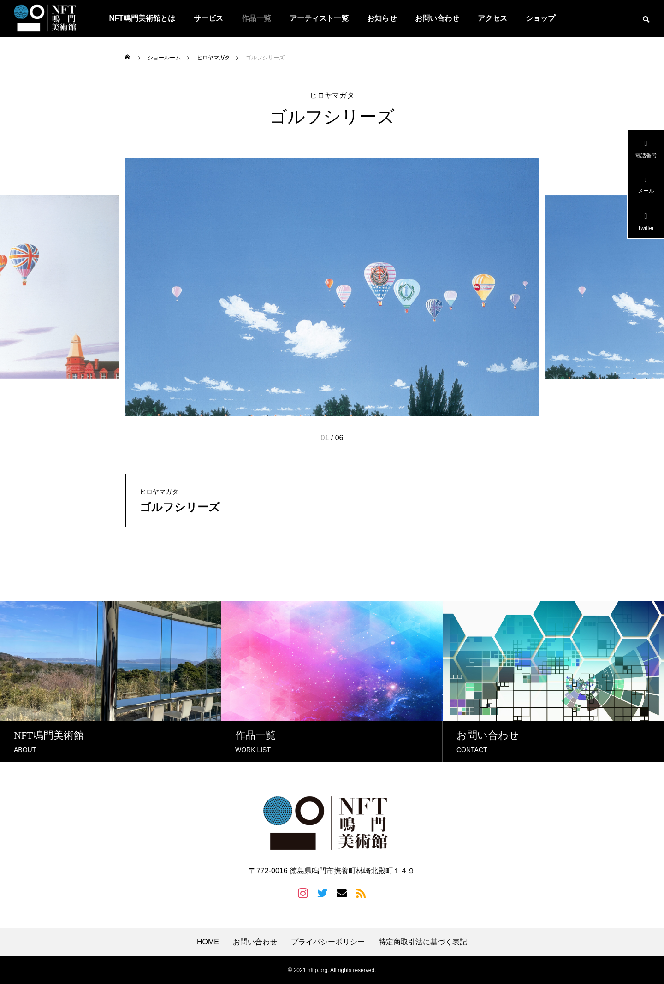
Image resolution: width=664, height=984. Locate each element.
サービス (208, 18)
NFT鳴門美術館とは (142, 18)
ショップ (540, 18)
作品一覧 (256, 18)
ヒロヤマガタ (332, 95)
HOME (208, 942)
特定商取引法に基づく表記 (423, 942)
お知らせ (382, 18)
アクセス (492, 18)
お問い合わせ (437, 18)
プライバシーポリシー (328, 942)
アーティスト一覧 (319, 18)
